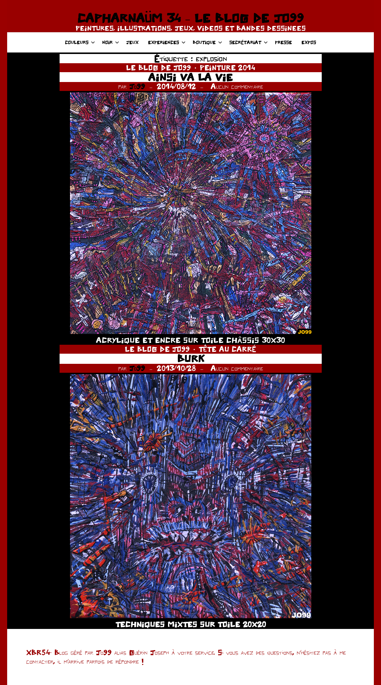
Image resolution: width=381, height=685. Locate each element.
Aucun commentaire (237, 86)
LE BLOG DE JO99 (158, 67)
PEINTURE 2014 (227, 67)
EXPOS (308, 42)
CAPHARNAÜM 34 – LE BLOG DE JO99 (190, 18)
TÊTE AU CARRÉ (227, 349)
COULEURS (80, 42)
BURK (190, 358)
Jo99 (137, 86)
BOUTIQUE (207, 42)
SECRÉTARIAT (248, 42)
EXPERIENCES (167, 42)
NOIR (110, 42)
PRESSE (283, 42)
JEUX (132, 42)
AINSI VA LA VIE (190, 77)
